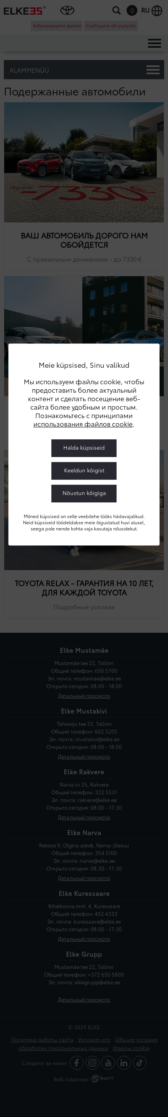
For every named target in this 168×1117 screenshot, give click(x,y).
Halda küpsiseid (84, 447)
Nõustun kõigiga (84, 493)
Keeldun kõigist (84, 470)
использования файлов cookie (83, 423)
